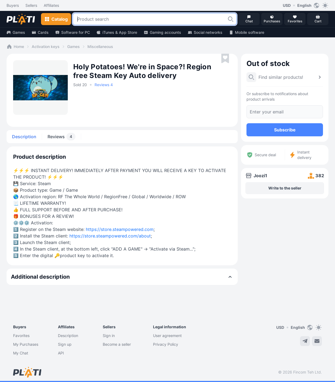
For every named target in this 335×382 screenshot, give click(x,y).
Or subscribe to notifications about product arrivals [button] (277, 96)
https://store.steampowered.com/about (110, 236)
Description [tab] (24, 136)
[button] (230, 19)
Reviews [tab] (61, 136)
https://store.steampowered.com (120, 229)
